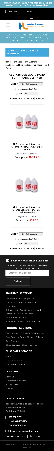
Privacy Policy (11, 384)
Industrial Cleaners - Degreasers (20, 298)
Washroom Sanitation (15, 317)
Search (24, 16)
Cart (32, 16)
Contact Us (29, 11)
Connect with (14, 436)
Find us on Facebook (15, 364)
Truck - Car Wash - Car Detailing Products (24, 333)
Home (8, 356)
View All (40, 98)
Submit (18, 281)
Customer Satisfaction (15, 380)
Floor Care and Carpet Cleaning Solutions (24, 337)
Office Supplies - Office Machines (21, 345)
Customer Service (13, 360)
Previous (17, 98)
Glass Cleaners (12, 341)
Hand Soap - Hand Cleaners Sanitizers (23, 321)
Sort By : (14, 84)
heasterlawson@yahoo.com (24, 431)
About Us (9, 377)
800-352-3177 (15, 11)
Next (29, 98)
